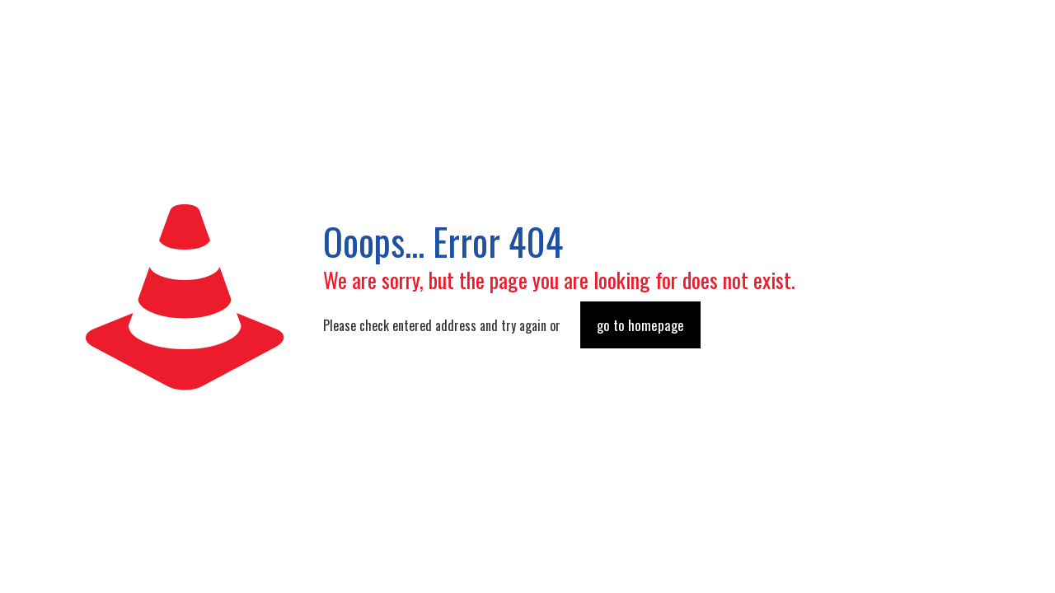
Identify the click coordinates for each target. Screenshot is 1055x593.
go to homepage (640, 325)
